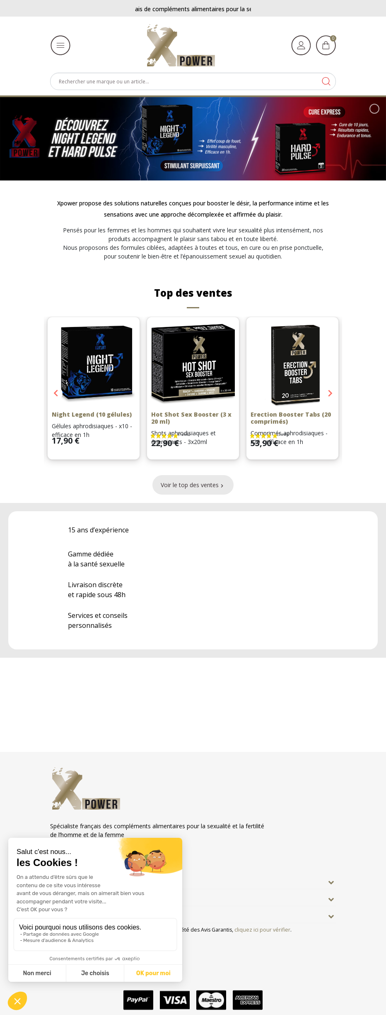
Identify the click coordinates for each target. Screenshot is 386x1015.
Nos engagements (81, 897)
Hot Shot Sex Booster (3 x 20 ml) (191, 417)
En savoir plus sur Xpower (92, 880)
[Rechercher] (193, 81)
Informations (72, 914)
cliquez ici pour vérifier (262, 929)
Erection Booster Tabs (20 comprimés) (291, 417)
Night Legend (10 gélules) (92, 414)
